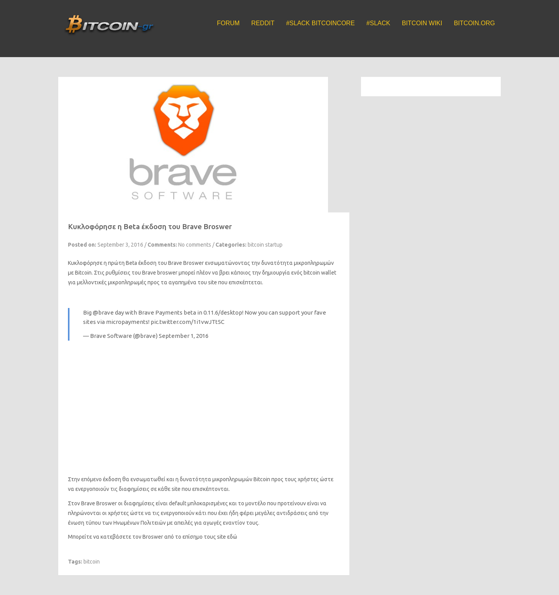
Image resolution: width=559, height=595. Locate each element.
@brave (103, 312)
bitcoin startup (265, 245)
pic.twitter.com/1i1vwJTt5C (187, 321)
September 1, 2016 (183, 335)
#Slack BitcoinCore (320, 23)
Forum (228, 23)
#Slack (378, 23)
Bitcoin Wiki (422, 23)
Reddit (262, 23)
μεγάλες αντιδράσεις (281, 513)
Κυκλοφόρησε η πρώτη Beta (102, 263)
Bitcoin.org (474, 23)
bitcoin (91, 561)
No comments (194, 245)
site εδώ (227, 537)
